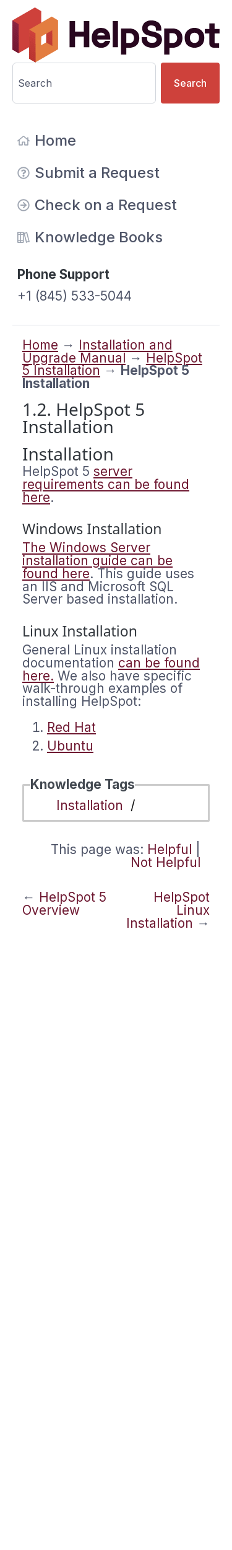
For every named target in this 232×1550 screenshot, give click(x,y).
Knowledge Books (90, 237)
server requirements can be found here (105, 484)
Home (46, 140)
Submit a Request (88, 173)
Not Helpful (165, 862)
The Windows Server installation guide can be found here (97, 560)
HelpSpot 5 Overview (64, 903)
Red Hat (71, 727)
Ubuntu (70, 746)
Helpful (169, 849)
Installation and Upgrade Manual (97, 351)
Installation (89, 805)
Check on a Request (97, 205)
